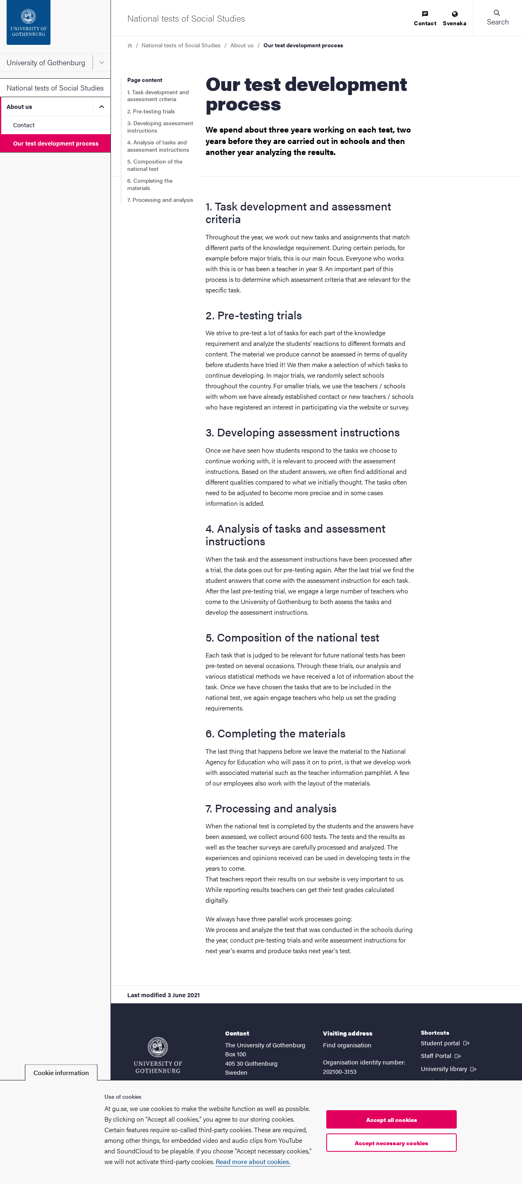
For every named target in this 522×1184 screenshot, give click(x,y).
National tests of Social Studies (55, 87)
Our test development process (56, 143)
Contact (24, 124)
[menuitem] (425, 19)
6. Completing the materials (150, 184)
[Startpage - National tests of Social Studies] (186, 18)
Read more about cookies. (253, 1161)
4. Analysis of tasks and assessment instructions (158, 145)
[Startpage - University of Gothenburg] (55, 26)
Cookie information (61, 1072)
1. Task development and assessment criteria (158, 95)
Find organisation (347, 1044)
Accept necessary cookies (391, 1143)
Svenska (455, 19)
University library (449, 1068)
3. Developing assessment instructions (160, 126)
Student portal (446, 1042)
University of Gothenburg (46, 62)
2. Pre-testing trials (151, 111)
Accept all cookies (391, 1119)
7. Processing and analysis (160, 199)
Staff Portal (441, 1055)
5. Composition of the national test (154, 165)
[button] (497, 18)
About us (19, 106)
